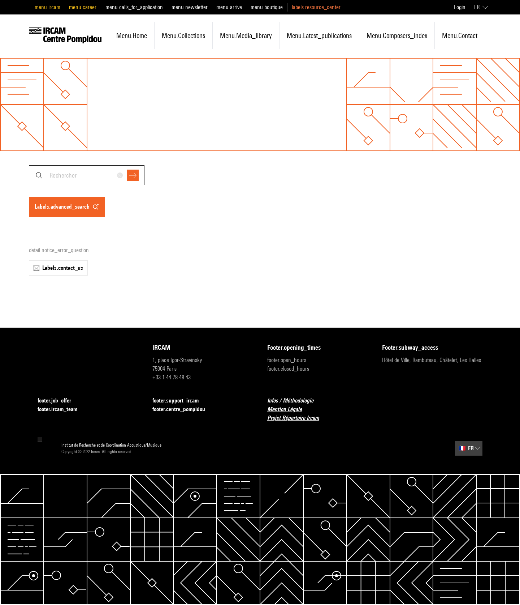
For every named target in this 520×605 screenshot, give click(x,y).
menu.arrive (229, 7)
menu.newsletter (190, 7)
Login (459, 7)
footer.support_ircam (179, 401)
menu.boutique (267, 7)
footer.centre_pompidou (183, 409)
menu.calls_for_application (134, 7)
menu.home (131, 35)
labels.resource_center (316, 7)
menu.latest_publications (319, 35)
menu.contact (459, 35)
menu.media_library (246, 35)
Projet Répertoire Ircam (297, 418)
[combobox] (86, 175)
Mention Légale (289, 409)
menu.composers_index (397, 35)
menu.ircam (47, 7)
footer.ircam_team (62, 409)
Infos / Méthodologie (294, 401)
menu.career (82, 7)
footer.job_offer (59, 401)
